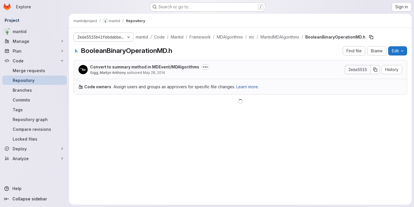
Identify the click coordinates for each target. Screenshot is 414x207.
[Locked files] (34, 138)
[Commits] (34, 99)
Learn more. (247, 86)
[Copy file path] (371, 37)
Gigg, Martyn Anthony (108, 72)
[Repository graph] (34, 119)
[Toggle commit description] (205, 67)
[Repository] (34, 80)
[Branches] (34, 90)
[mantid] (34, 31)
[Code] (34, 60)
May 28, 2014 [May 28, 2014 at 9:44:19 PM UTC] (154, 72)
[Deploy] (34, 148)
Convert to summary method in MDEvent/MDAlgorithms (144, 66)
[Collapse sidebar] (34, 199)
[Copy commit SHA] (375, 69)
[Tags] (34, 109)
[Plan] (34, 50)
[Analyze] (34, 158)
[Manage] (34, 41)
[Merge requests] (34, 70)
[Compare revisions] (34, 129)
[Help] (34, 188)
